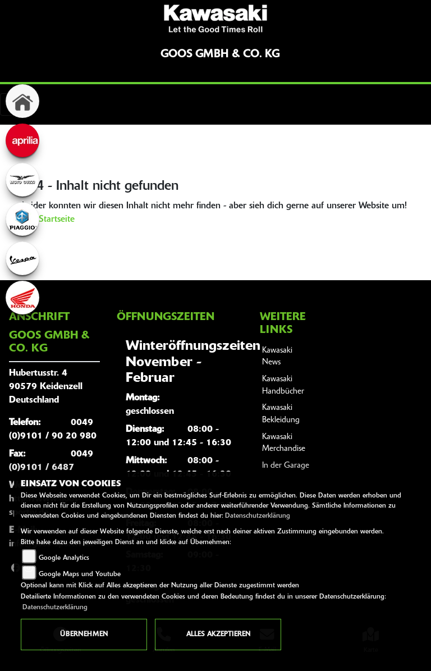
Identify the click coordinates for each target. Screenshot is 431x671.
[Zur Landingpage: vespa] (22, 258)
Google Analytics (64, 558)
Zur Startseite (48, 219)
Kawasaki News (277, 356)
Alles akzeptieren (218, 634)
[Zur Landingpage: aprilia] (22, 140)
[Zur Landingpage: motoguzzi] (22, 180)
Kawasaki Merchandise (283, 443)
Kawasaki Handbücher (283, 385)
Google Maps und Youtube (80, 574)
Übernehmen (84, 634)
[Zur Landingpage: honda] (22, 297)
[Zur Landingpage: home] (22, 101)
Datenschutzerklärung (257, 516)
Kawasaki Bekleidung (281, 414)
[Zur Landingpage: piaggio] (22, 219)
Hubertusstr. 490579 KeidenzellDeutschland (45, 387)
